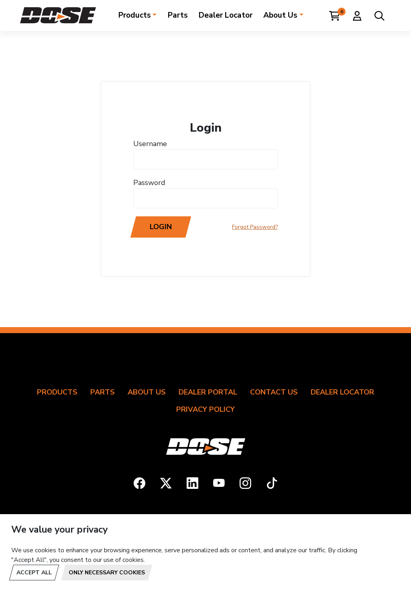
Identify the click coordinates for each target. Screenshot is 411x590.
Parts (178, 15)
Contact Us (274, 392)
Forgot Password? (255, 227)
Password (149, 182)
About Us (280, 15)
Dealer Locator (225, 15)
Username (150, 144)
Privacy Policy (205, 409)
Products (134, 15)
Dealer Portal (208, 392)
